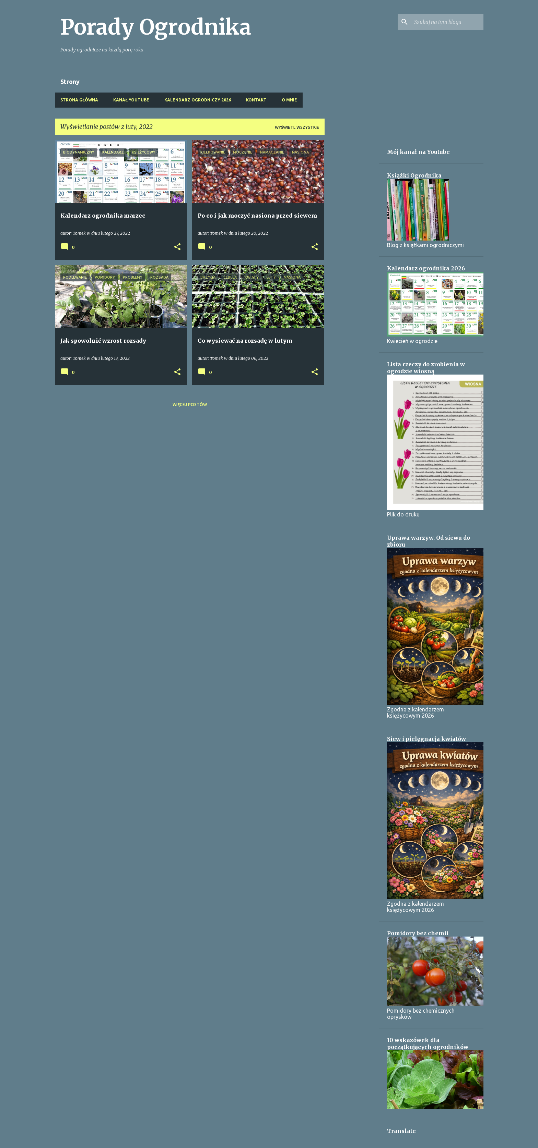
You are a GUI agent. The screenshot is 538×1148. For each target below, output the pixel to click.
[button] (177, 247)
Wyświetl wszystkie (297, 127)
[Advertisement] (352, 243)
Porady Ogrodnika (155, 27)
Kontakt (256, 100)
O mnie (289, 100)
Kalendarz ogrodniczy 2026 (197, 100)
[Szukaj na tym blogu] (447, 22)
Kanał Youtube (131, 100)
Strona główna (79, 100)
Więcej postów (190, 404)
